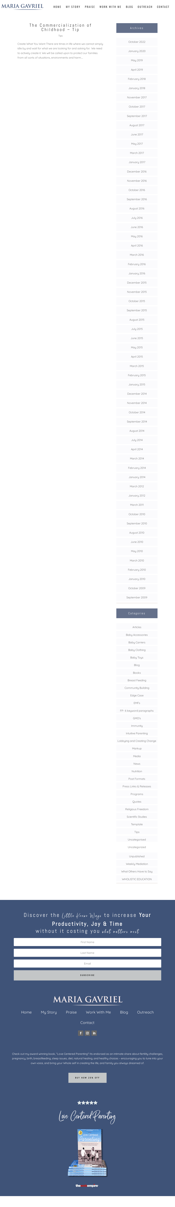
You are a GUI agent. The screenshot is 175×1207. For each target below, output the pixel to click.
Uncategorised (137, 839)
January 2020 (137, 51)
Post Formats (136, 778)
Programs (137, 794)
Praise (90, 7)
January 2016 (136, 273)
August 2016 (136, 208)
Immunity (137, 725)
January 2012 (136, 495)
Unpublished (137, 856)
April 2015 (137, 356)
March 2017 (137, 153)
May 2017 (137, 143)
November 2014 (137, 403)
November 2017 (137, 97)
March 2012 (137, 486)
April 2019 (137, 69)
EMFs (137, 703)
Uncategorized (137, 847)
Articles (136, 627)
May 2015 (137, 347)
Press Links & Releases (137, 786)
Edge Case (137, 695)
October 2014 (137, 412)
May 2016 (137, 236)
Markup (137, 748)
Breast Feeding (137, 680)
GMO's (137, 718)
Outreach (145, 7)
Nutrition (137, 771)
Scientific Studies (137, 816)
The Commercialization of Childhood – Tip (60, 27)
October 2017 (137, 106)
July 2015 (137, 329)
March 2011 (137, 504)
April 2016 (137, 245)
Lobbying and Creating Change (137, 741)
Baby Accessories (137, 634)
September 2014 (137, 421)
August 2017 (136, 125)
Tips (60, 35)
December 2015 (137, 282)
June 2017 (137, 134)
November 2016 (137, 180)
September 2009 (136, 597)
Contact (163, 7)
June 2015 (137, 338)
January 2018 (136, 88)
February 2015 (137, 375)
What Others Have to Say (136, 871)
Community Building (137, 687)
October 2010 (137, 514)
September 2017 (137, 116)
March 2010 (137, 560)
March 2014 (137, 458)
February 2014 (137, 468)
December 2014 (137, 393)
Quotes (136, 801)
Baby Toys (136, 657)
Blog (129, 7)
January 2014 (137, 477)
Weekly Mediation (137, 864)
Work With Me (111, 7)
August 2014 (136, 430)
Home (57, 7)
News (136, 763)
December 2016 (137, 171)
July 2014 (137, 440)
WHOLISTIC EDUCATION (137, 879)
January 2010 (136, 579)
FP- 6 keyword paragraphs (137, 710)
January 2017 (137, 162)
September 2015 (137, 310)
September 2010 (137, 523)
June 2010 (137, 542)
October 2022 (136, 41)
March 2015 (137, 366)
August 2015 (136, 319)
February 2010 (137, 569)
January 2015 (136, 384)
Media (137, 756)
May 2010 (137, 551)
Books (137, 672)
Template (137, 824)
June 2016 (137, 227)
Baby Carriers (136, 642)
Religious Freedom (137, 809)
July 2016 (137, 217)
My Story (73, 7)
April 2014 (137, 449)
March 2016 (137, 254)
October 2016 (137, 190)
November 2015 (137, 291)
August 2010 (136, 532)
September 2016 (137, 199)
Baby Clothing (137, 650)
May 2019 (137, 60)
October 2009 (136, 588)
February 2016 (137, 264)
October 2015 (137, 301)
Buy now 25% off (87, 1077)
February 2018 (137, 79)
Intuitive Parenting (137, 733)
